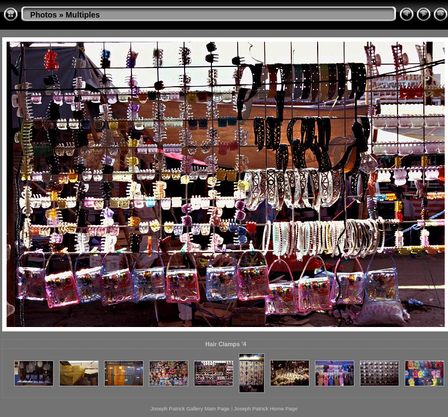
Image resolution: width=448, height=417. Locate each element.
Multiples (83, 14)
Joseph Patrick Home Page (265, 408)
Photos (43, 14)
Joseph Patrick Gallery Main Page (190, 408)
